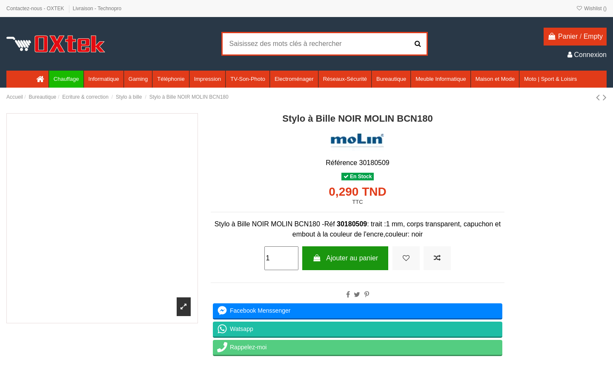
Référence (341, 162)
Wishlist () (591, 8)
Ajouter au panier (345, 258)
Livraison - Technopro (97, 8)
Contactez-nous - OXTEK (36, 8)
